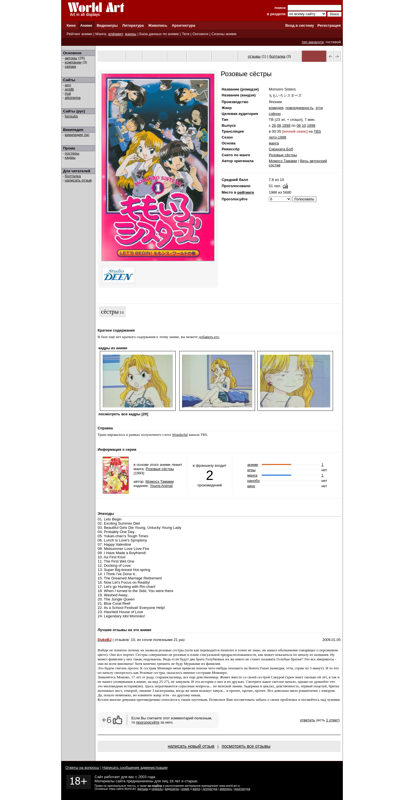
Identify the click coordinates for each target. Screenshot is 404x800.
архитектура (242, 788)
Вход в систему (299, 25)
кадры (70, 157)
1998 (286, 125)
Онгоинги (200, 34)
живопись (226, 788)
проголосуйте (147, 722)
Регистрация (329, 25)
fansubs (71, 116)
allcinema (73, 98)
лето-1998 (277, 137)
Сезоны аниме (224, 34)
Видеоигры (107, 25)
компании (73, 62)
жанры (130, 34)
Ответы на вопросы (82, 767)
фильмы (142, 788)
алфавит (115, 34)
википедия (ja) (77, 135)
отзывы (254, 56)
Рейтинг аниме (79, 34)
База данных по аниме (159, 34)
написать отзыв (78, 180)
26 (274, 125)
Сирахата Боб (281, 149)
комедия (276, 108)
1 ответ (332, 720)
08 (279, 125)
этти (319, 108)
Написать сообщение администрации (134, 767)
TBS (317, 131)
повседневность (299, 108)
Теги (185, 34)
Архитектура (183, 25)
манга (274, 143)
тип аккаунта (313, 42)
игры (251, 470)
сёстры (110, 311)
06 (299, 125)
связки (70, 66)
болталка (73, 176)
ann (68, 85)
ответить (307, 720)
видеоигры (172, 788)
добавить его (209, 337)
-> (337, 56)
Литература (133, 25)
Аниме (86, 25)
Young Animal (161, 486)
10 (304, 125)
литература (209, 788)
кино (251, 486)
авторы (71, 58)
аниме (252, 465)
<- (330, 56)
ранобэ (253, 481)
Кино (71, 25)
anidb (69, 89)
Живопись (157, 25)
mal (68, 93)
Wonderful (180, 434)
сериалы (157, 788)
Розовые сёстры (283, 155)
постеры (72, 153)
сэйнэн (275, 114)
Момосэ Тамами (283, 161)
